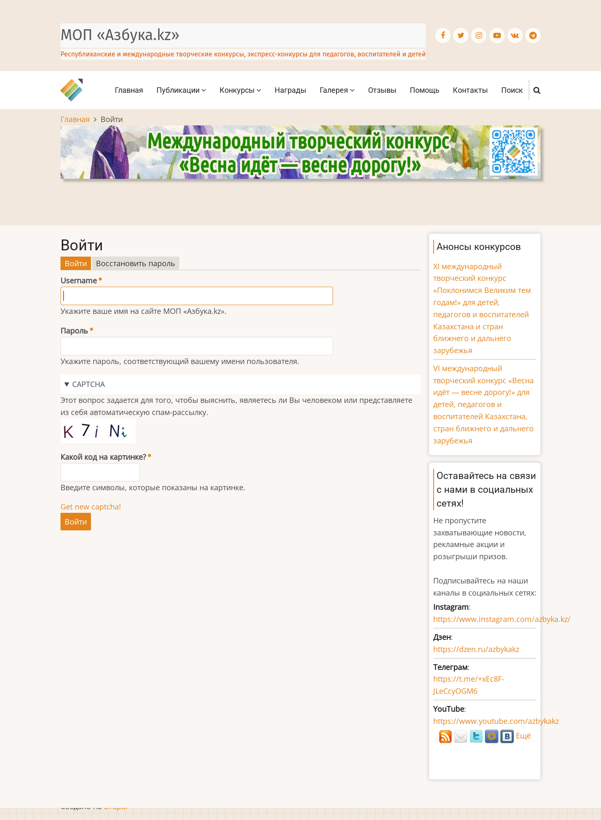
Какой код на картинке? (103, 457)
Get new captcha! (91, 507)
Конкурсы (240, 90)
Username (79, 280)
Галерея (337, 90)
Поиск (512, 90)
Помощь (424, 90)
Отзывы (382, 90)
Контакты (470, 90)
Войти (78, 263)
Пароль (74, 331)
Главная (129, 90)
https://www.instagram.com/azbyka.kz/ (502, 619)
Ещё (523, 736)
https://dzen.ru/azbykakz (476, 649)
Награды (290, 90)
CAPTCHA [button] (88, 384)
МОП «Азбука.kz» (120, 35)
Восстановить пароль (135, 263)
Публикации (181, 90)
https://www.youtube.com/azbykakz (496, 721)
